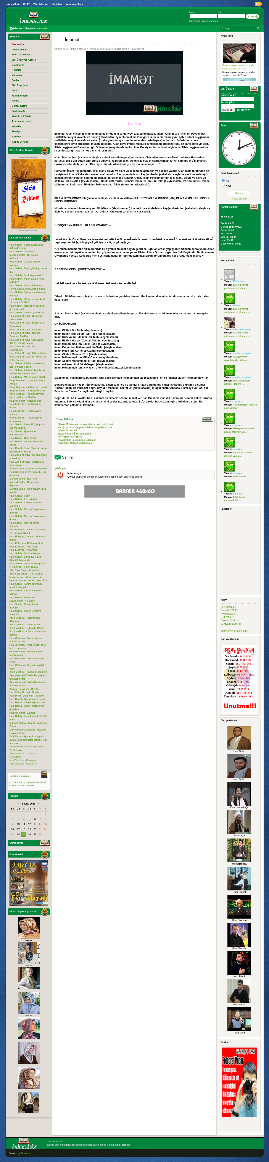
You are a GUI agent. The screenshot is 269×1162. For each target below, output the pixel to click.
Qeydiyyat (194, 21)
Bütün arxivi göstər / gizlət (234, 630)
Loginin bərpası (210, 21)
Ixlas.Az (51, 1141)
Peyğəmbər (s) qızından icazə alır (77, 440)
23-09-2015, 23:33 (106, 49)
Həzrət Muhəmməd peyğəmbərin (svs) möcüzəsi (85, 424)
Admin (66, 49)
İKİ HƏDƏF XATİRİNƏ (70, 436)
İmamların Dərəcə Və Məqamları (76, 443)
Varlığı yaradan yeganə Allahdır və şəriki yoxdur (85, 427)
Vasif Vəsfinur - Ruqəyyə (23, 760)
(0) (128, 49)
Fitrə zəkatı (239, 476)
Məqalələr (84, 49)
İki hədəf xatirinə (67, 430)
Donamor (26, 1153)
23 (12, 834)
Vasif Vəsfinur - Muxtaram (23, 763)
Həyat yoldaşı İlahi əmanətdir (74, 433)
